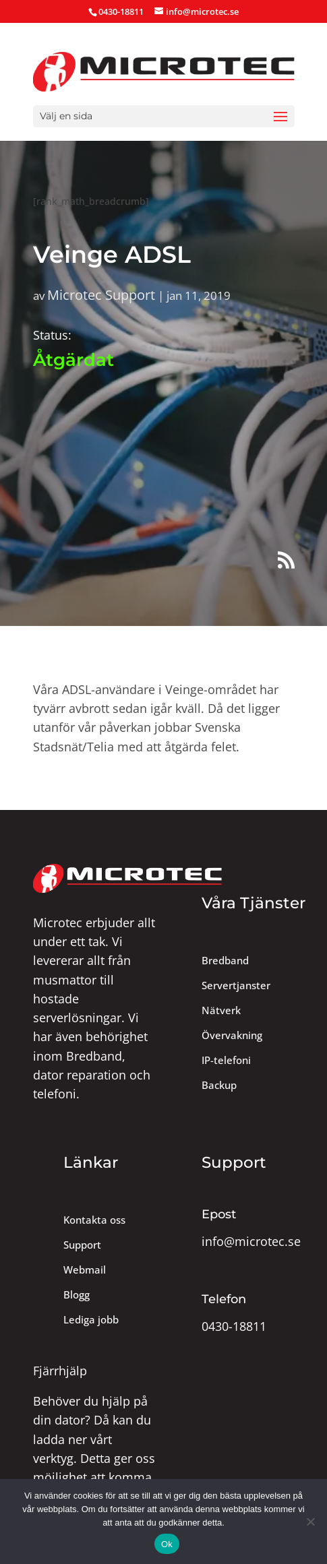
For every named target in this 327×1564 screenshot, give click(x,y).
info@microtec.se (251, 1241)
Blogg (76, 1295)
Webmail (84, 1270)
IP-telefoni (226, 1060)
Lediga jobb (91, 1320)
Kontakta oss (94, 1220)
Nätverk (221, 1010)
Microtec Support (101, 294)
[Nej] (310, 1521)
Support (82, 1245)
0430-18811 (234, 1326)
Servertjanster (236, 985)
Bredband (225, 960)
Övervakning (232, 1035)
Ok (167, 1544)
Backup (219, 1085)
